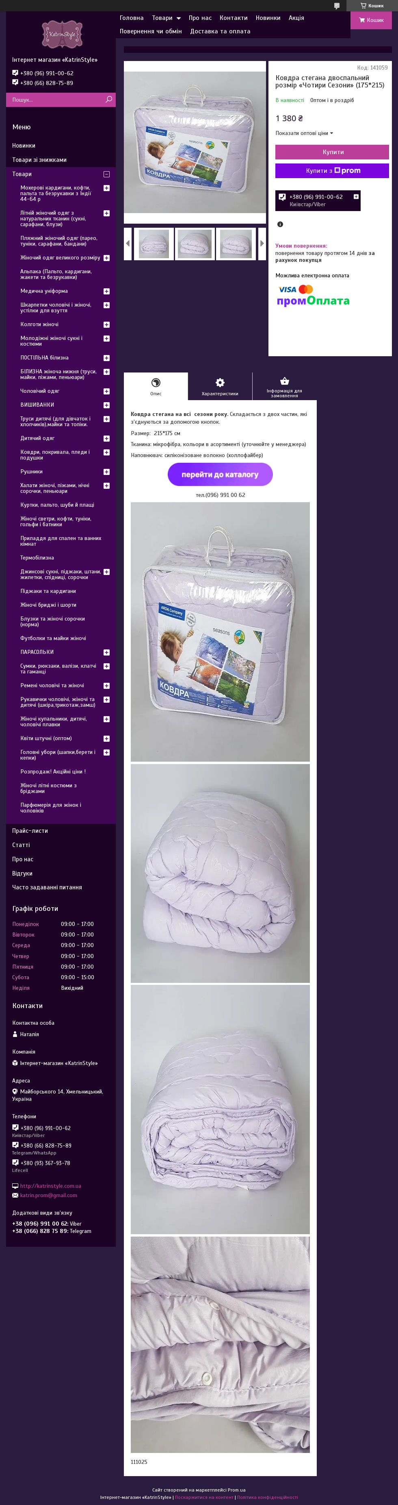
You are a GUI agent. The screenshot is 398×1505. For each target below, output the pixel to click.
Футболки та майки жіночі (53, 638)
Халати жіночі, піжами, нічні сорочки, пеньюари (54, 488)
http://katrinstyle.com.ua (50, 1185)
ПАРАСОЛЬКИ (37, 652)
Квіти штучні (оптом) (46, 738)
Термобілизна (37, 557)
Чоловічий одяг (39, 391)
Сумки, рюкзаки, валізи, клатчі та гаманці (58, 668)
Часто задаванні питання (47, 887)
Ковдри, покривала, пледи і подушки (55, 455)
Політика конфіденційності (267, 1497)
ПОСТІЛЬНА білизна (44, 357)
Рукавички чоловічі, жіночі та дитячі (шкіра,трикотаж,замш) (57, 702)
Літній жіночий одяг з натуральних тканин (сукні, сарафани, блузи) (53, 218)
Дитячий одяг (37, 438)
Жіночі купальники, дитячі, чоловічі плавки (53, 721)
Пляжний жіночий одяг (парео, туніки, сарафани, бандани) (58, 241)
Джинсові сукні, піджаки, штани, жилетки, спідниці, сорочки (60, 574)
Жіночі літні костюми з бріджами (48, 788)
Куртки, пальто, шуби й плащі (57, 504)
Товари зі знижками (39, 159)
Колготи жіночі (39, 324)
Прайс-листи (30, 830)
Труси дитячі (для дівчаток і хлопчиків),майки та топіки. (55, 421)
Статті (21, 845)
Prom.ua (237, 1490)
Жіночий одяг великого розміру (60, 257)
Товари (162, 18)
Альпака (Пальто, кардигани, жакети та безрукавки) (56, 274)
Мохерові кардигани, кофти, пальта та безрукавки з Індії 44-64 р (55, 193)
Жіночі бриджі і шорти (48, 604)
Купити (333, 152)
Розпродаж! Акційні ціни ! (53, 771)
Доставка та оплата (220, 31)
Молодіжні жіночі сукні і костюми (51, 341)
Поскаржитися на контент (204, 1497)
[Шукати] (109, 100)
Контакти (234, 18)
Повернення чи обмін (151, 31)
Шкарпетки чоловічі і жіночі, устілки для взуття (55, 307)
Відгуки (22, 873)
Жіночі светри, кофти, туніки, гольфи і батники (55, 521)
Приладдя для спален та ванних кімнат (60, 541)
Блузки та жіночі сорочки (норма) (52, 621)
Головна (132, 18)
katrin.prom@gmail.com (48, 1195)
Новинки (268, 18)
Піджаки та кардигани (48, 591)
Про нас (200, 18)
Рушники (31, 471)
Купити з (333, 171)
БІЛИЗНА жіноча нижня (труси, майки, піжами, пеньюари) (58, 374)
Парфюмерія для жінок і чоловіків (50, 808)
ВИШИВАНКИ (37, 404)
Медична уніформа (44, 290)
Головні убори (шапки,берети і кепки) (57, 755)
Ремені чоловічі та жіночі (52, 685)
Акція (296, 18)
